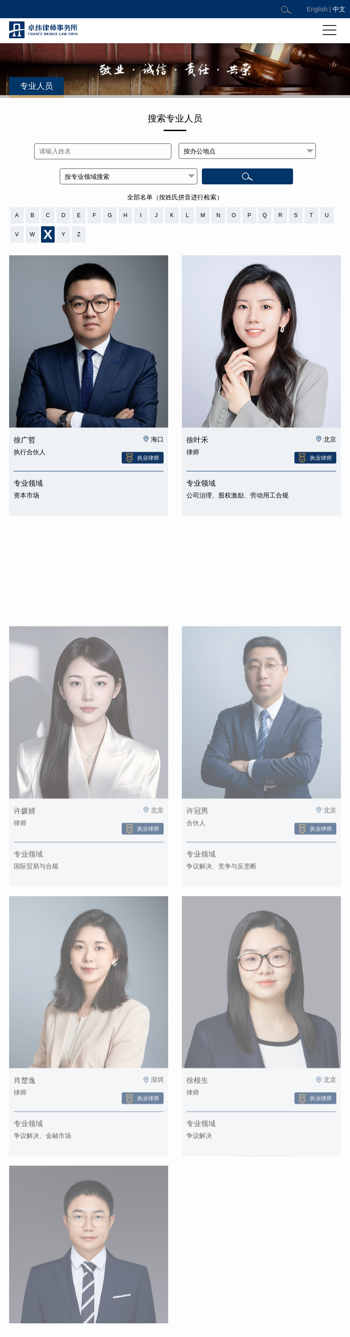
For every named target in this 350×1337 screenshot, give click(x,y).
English (317, 9)
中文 (339, 9)
